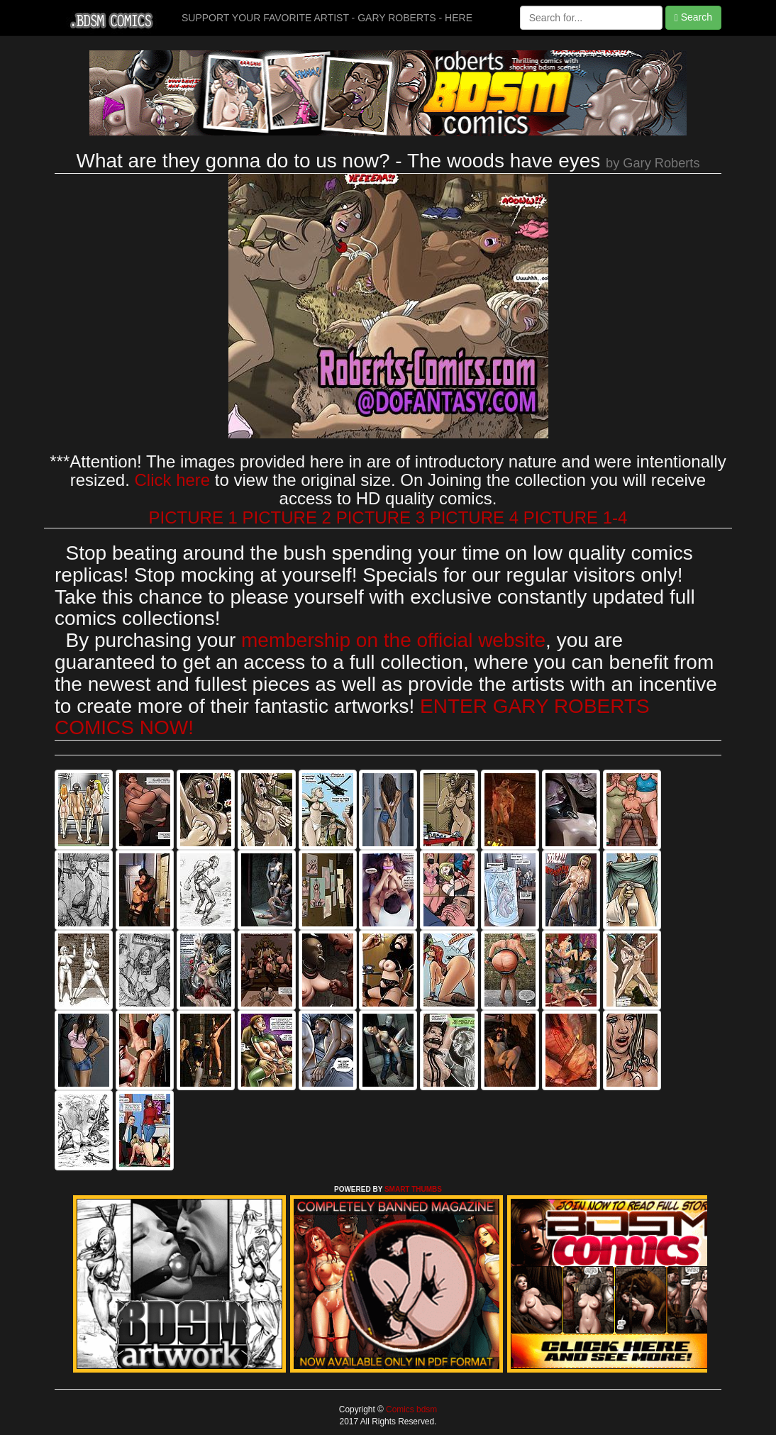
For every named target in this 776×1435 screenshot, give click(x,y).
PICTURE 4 (474, 517)
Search (693, 17)
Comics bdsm (410, 1409)
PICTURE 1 (193, 517)
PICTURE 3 (380, 517)
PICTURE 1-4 (575, 517)
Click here (172, 479)
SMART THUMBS (413, 1189)
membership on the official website (393, 640)
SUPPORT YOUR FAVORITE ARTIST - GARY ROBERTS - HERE (327, 17)
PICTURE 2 (287, 517)
